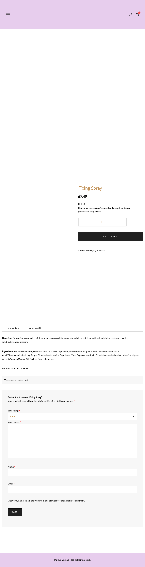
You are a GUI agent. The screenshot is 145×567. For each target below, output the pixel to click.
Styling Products (97, 250)
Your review (14, 422)
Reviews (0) (34, 328)
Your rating (14, 410)
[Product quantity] (102, 222)
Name (11, 466)
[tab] (13, 327)
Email (11, 483)
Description (13, 328)
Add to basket (110, 236)
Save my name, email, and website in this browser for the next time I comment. (47, 500)
